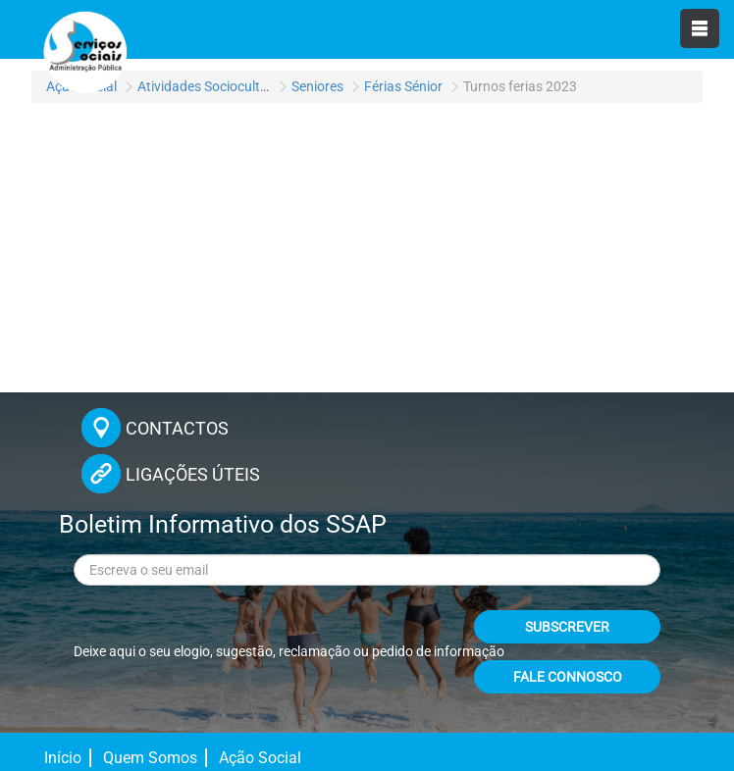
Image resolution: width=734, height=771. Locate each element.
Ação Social (260, 757)
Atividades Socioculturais (213, 86)
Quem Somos (150, 757)
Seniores (317, 86)
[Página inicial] (83, 49)
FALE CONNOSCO (567, 677)
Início (62, 757)
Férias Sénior (403, 86)
